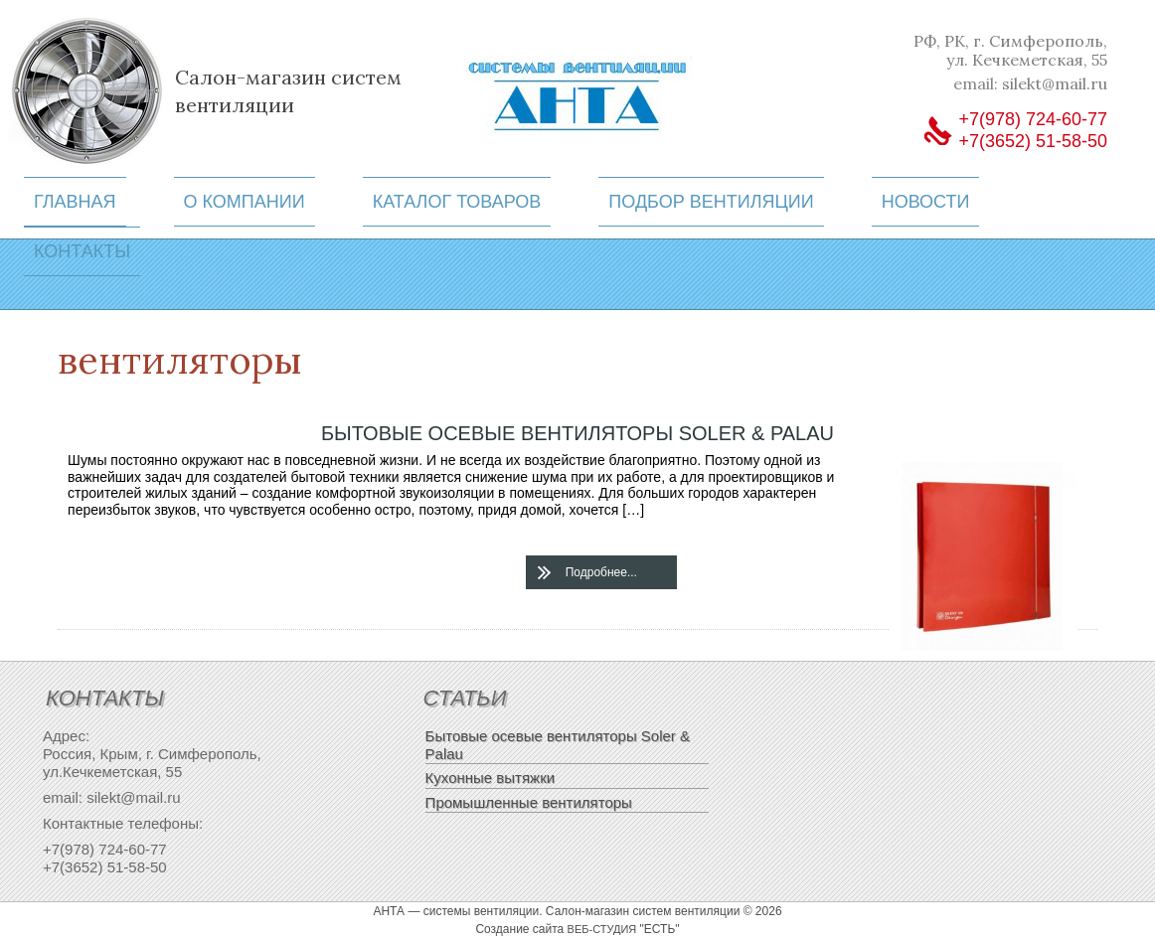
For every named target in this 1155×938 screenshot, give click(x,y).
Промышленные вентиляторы (528, 802)
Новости (926, 202)
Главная (75, 202)
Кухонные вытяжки (490, 777)
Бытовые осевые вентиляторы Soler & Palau (577, 433)
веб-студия (602, 929)
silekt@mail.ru (1054, 83)
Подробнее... (601, 572)
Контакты (82, 251)
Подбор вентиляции (710, 202)
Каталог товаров (457, 202)
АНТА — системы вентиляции (456, 911)
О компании (244, 202)
